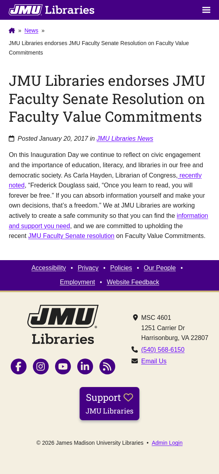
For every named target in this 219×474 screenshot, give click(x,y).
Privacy (88, 267)
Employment (77, 282)
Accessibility (48, 267)
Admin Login (167, 443)
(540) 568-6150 (162, 349)
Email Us (153, 361)
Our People (160, 267)
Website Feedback (133, 282)
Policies (121, 267)
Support (109, 403)
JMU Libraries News (125, 138)
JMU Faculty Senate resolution (71, 235)
